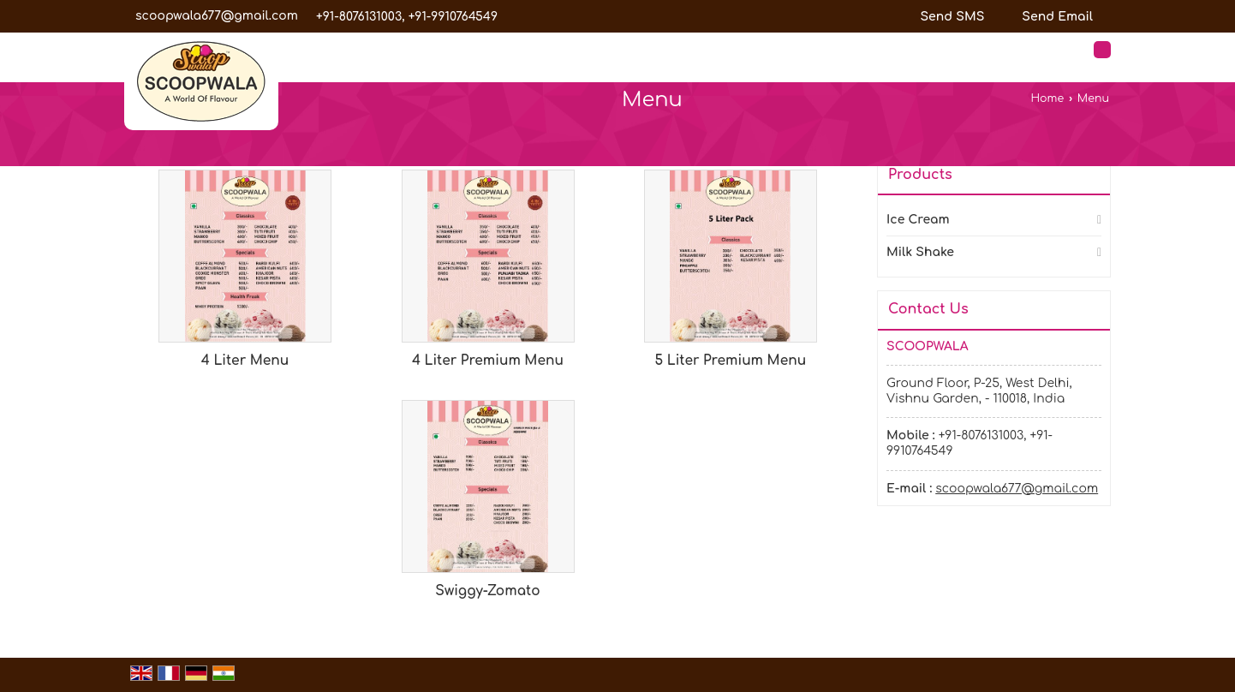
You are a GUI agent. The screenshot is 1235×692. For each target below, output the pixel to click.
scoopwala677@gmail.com (216, 15)
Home (1047, 98)
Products (920, 174)
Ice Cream (918, 219)
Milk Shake (920, 252)
